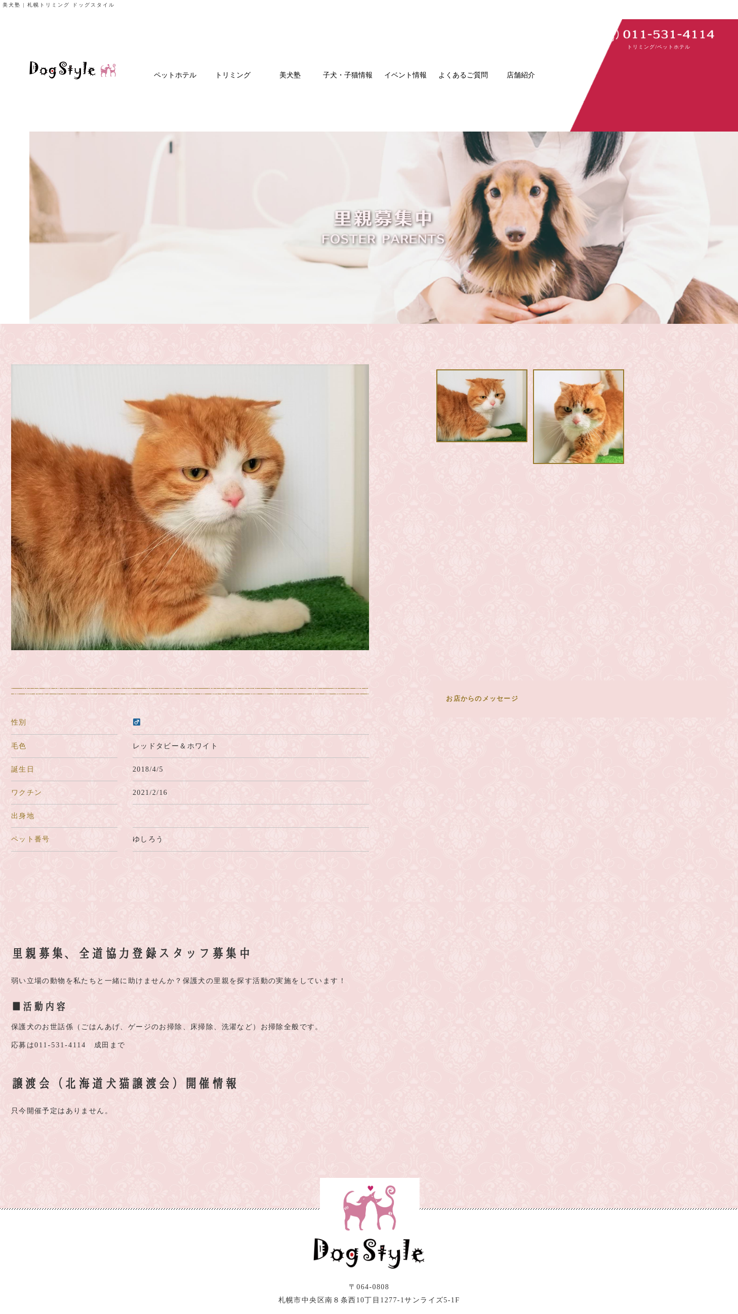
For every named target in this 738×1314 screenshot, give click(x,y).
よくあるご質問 (463, 75)
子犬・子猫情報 (348, 75)
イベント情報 (405, 75)
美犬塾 (290, 75)
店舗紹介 (521, 75)
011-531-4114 (60, 1045)
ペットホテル (175, 75)
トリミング (233, 75)
